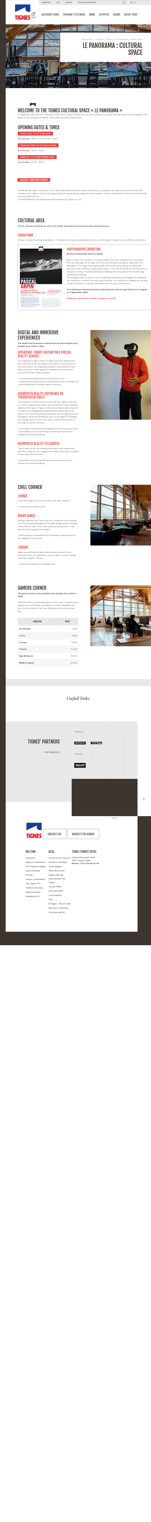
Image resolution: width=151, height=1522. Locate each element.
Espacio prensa (33, 892)
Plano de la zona (56, 871)
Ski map (68, 2)
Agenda (116, 14)
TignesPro (30, 858)
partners (56, 752)
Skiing (92, 14)
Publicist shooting (34, 888)
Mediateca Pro (33, 896)
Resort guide (131, 14)
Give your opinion (57, 912)
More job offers (56, 891)
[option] (105, 743)
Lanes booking (33, 871)
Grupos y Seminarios (35, 879)
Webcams (46, 2)
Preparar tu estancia (74, 14)
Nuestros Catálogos (58, 862)
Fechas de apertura (87, 2)
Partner (29, 875)
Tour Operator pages (36, 866)
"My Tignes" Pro (33, 883)
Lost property (55, 895)
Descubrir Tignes (50, 14)
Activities (104, 14)
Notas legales (55, 866)
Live (58, 2)
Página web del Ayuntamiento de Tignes (57, 878)
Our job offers (55, 886)
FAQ (51, 899)
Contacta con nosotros (60, 858)
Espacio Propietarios (35, 862)
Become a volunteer (58, 908)
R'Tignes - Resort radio (60, 904)
